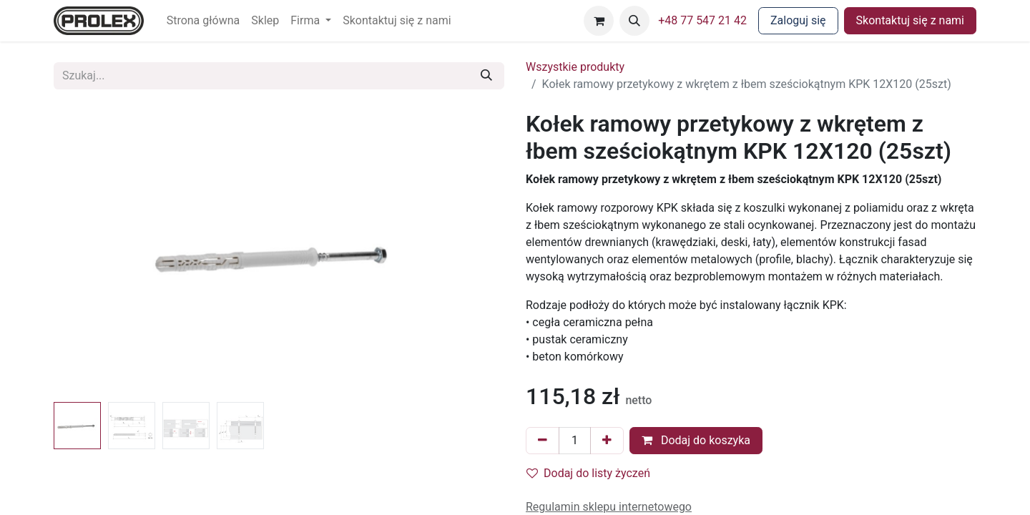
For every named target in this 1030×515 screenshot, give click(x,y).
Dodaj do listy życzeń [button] (588, 473)
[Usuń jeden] (542, 440)
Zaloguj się (798, 20)
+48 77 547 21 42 (702, 20)
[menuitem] (203, 20)
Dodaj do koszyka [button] (696, 440)
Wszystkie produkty (575, 67)
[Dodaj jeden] (607, 440)
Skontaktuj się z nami (910, 20)
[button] (634, 21)
